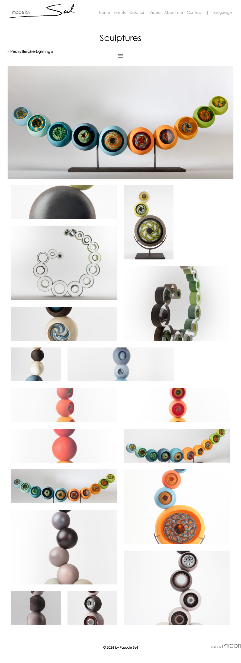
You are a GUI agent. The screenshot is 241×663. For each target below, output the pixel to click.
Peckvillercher (23, 51)
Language (222, 12)
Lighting (43, 51)
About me (173, 12)
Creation (137, 12)
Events (120, 12)
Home (104, 12)
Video (154, 12)
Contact (195, 12)
